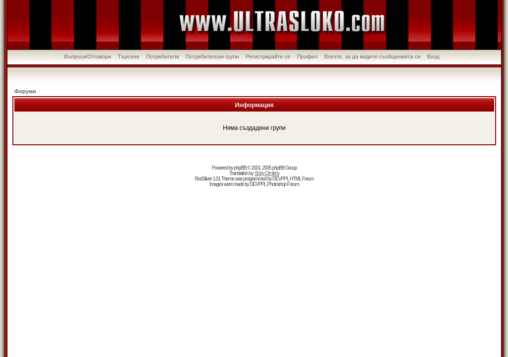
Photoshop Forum (283, 184)
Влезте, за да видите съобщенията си (372, 57)
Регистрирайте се (268, 57)
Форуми (25, 91)
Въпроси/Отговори (87, 57)
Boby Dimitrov (267, 173)
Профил (307, 57)
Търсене (128, 57)
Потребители (162, 57)
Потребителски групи (212, 57)
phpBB (240, 168)
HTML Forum (302, 178)
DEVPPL (280, 178)
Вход (433, 57)
